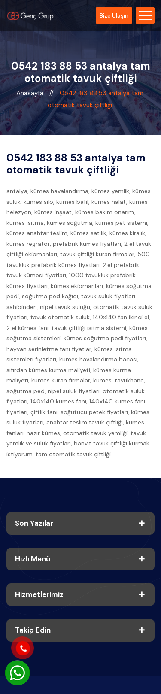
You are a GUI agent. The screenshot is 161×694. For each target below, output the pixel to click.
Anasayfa (30, 93)
